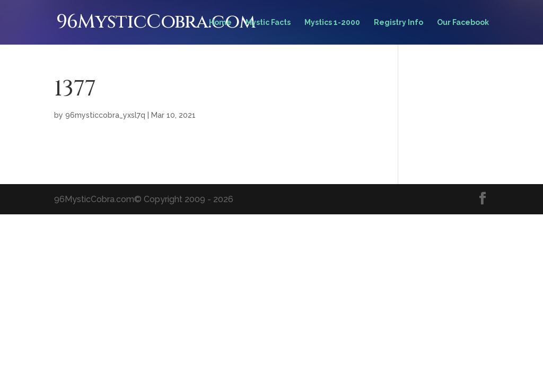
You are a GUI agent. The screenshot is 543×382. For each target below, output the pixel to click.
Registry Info (398, 23)
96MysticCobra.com (156, 21)
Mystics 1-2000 (332, 23)
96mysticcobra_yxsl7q (105, 115)
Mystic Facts (268, 23)
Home (220, 23)
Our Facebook (463, 23)
